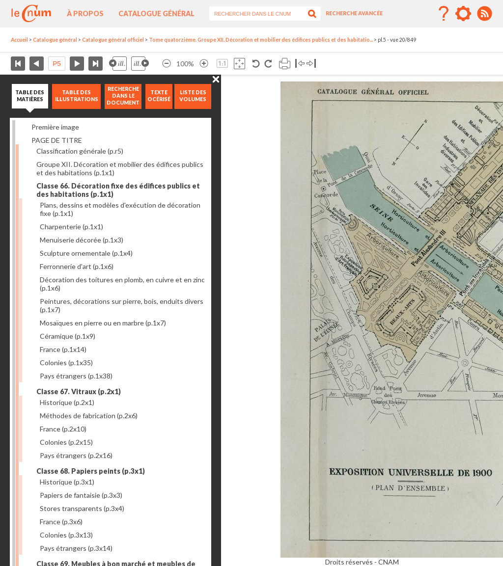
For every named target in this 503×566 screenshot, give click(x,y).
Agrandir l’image (203, 63)
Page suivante (77, 63)
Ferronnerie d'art (76, 266)
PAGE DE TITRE (56, 140)
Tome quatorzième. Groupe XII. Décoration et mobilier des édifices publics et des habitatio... (261, 40)
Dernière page (95, 63)
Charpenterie (71, 226)
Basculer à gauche (300, 63)
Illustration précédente (118, 63)
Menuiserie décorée (81, 240)
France (63, 349)
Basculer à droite (311, 63)
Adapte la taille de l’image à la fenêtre (239, 63)
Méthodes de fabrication (89, 415)
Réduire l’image (166, 63)
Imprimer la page (284, 63)
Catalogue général (156, 13)
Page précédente (36, 63)
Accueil (19, 40)
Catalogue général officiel (113, 40)
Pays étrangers (76, 376)
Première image (55, 127)
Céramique (67, 336)
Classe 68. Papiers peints (90, 471)
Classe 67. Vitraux (78, 391)
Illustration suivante (140, 63)
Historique (67, 402)
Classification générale (79, 151)
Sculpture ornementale (86, 253)
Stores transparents (82, 508)
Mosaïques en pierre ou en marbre (103, 323)
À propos (85, 13)
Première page (18, 63)
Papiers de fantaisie (81, 495)
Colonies (66, 362)
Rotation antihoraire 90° (256, 63)
